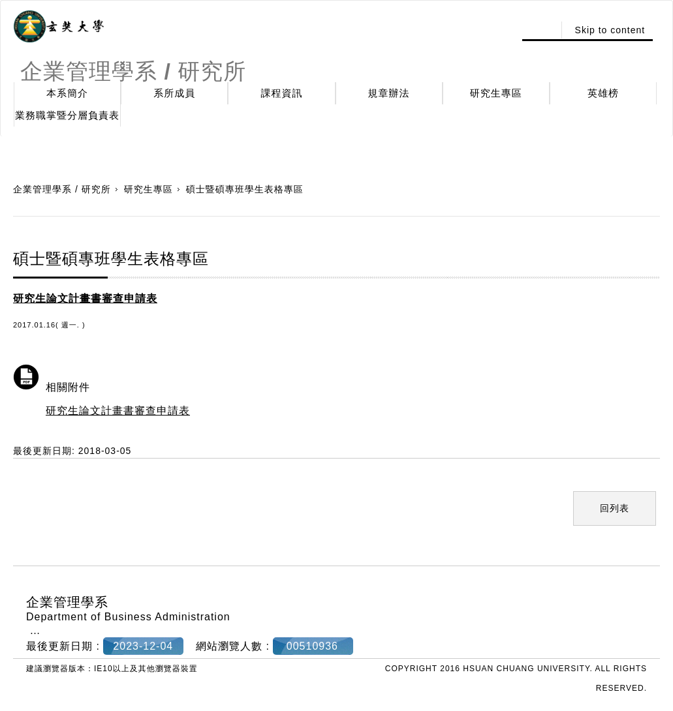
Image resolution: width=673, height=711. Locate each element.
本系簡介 (67, 92)
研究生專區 (496, 92)
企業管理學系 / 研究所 (62, 189)
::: (540, 30)
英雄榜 (603, 92)
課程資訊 (281, 92)
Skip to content (610, 30)
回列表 (614, 508)
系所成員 (174, 92)
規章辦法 (389, 92)
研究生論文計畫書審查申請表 (118, 410)
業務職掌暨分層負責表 (67, 115)
